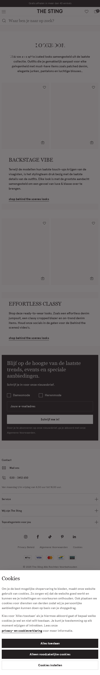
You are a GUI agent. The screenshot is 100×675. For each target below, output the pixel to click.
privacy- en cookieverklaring (22, 630)
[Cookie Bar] (50, 337)
